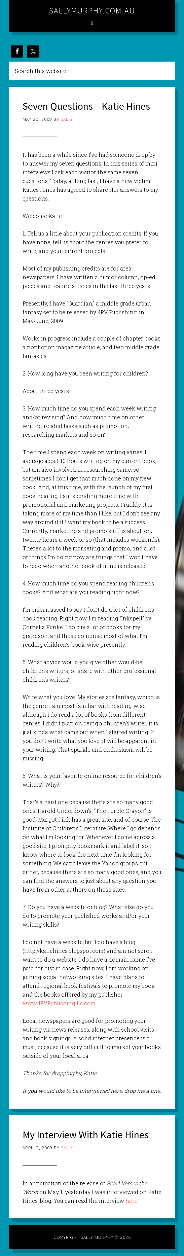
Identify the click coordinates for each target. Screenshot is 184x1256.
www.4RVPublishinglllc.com (59, 1003)
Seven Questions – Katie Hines (86, 106)
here (131, 1200)
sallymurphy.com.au (92, 10)
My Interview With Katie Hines (86, 1134)
